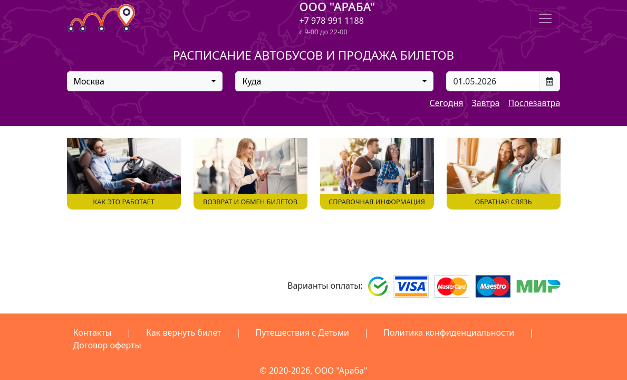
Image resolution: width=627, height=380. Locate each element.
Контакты (92, 332)
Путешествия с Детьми (303, 332)
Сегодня (446, 103)
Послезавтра (534, 103)
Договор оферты (107, 345)
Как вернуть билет (183, 332)
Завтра (485, 103)
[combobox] (145, 81)
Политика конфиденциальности (448, 332)
